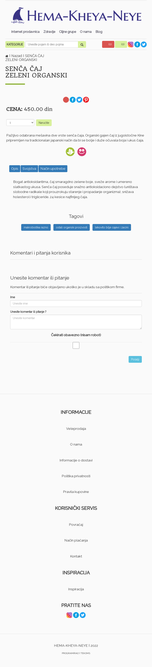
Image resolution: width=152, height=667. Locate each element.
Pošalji (135, 359)
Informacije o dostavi (76, 460)
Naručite (44, 122)
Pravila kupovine (76, 492)
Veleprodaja (76, 429)
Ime (12, 297)
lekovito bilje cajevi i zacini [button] (111, 227)
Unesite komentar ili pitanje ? (28, 311)
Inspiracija (76, 589)
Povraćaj (76, 525)
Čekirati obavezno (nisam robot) (76, 335)
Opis (14, 169)
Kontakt (76, 556)
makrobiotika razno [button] (36, 227)
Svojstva (29, 169)
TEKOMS (85, 653)
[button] (108, 44)
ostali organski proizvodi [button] (71, 227)
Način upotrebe (52, 169)
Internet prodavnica (25, 32)
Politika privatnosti (76, 476)
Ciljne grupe (67, 32)
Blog (98, 32)
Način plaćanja (76, 540)
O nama (86, 32)
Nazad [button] (17, 56)
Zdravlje (49, 32)
